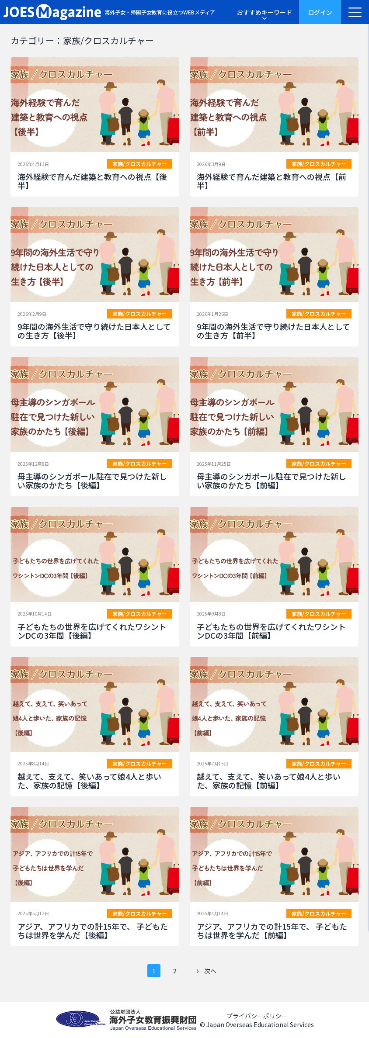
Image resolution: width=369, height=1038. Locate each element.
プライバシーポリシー (257, 1015)
